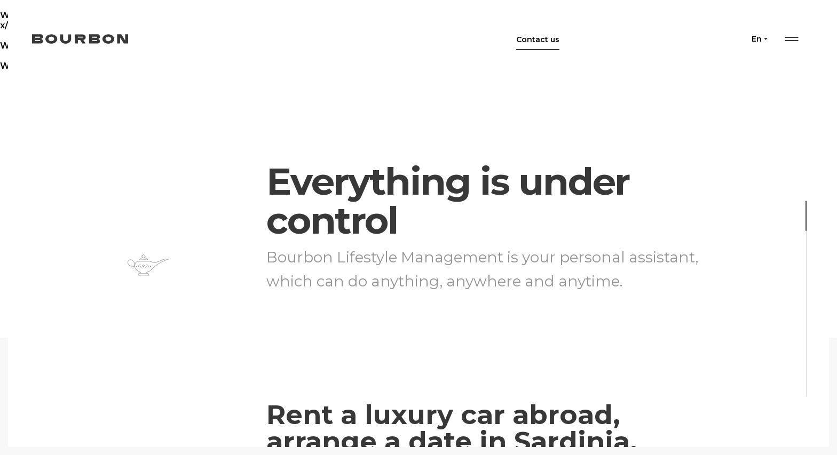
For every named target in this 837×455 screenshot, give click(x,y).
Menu (791, 39)
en (757, 39)
